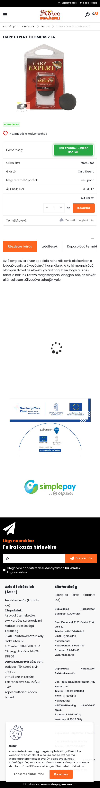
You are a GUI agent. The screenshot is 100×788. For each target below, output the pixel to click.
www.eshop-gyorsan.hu (59, 784)
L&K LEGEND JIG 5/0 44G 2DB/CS (73, 348)
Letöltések (49, 246)
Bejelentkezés (69, 2)
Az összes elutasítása (29, 774)
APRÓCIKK (28, 26)
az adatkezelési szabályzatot (42, 568)
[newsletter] (81, 558)
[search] (87, 15)
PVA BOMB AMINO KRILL (23, 347)
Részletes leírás (20, 246)
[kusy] (54, 208)
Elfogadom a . (43, 570)
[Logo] (50, 15)
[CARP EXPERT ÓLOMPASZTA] (50, 77)
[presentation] (5, 341)
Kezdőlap (9, 26)
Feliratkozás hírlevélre (30, 547)
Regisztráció (90, 2)
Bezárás (61, 774)
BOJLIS (45, 26)
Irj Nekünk (27, 677)
